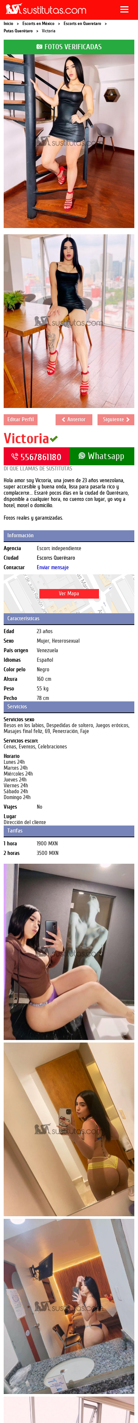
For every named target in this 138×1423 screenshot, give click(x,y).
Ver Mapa (69, 593)
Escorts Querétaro (56, 558)
